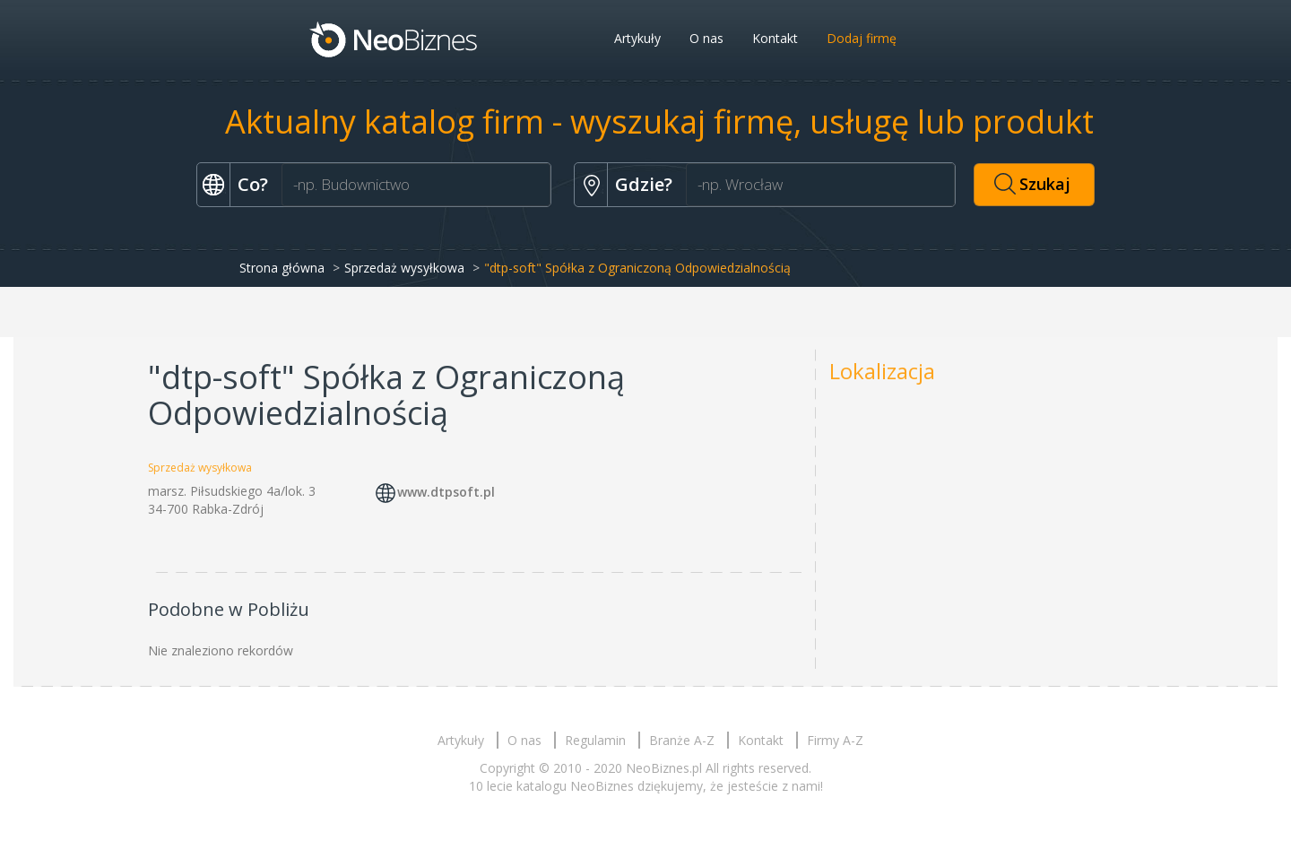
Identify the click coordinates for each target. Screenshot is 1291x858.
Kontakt (775, 38)
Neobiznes (394, 38)
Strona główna (282, 267)
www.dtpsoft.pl (446, 492)
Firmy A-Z (835, 740)
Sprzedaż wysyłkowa (404, 267)
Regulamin (595, 740)
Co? (253, 184)
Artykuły (637, 38)
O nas (706, 38)
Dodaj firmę (862, 38)
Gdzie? (643, 184)
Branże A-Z (682, 740)
